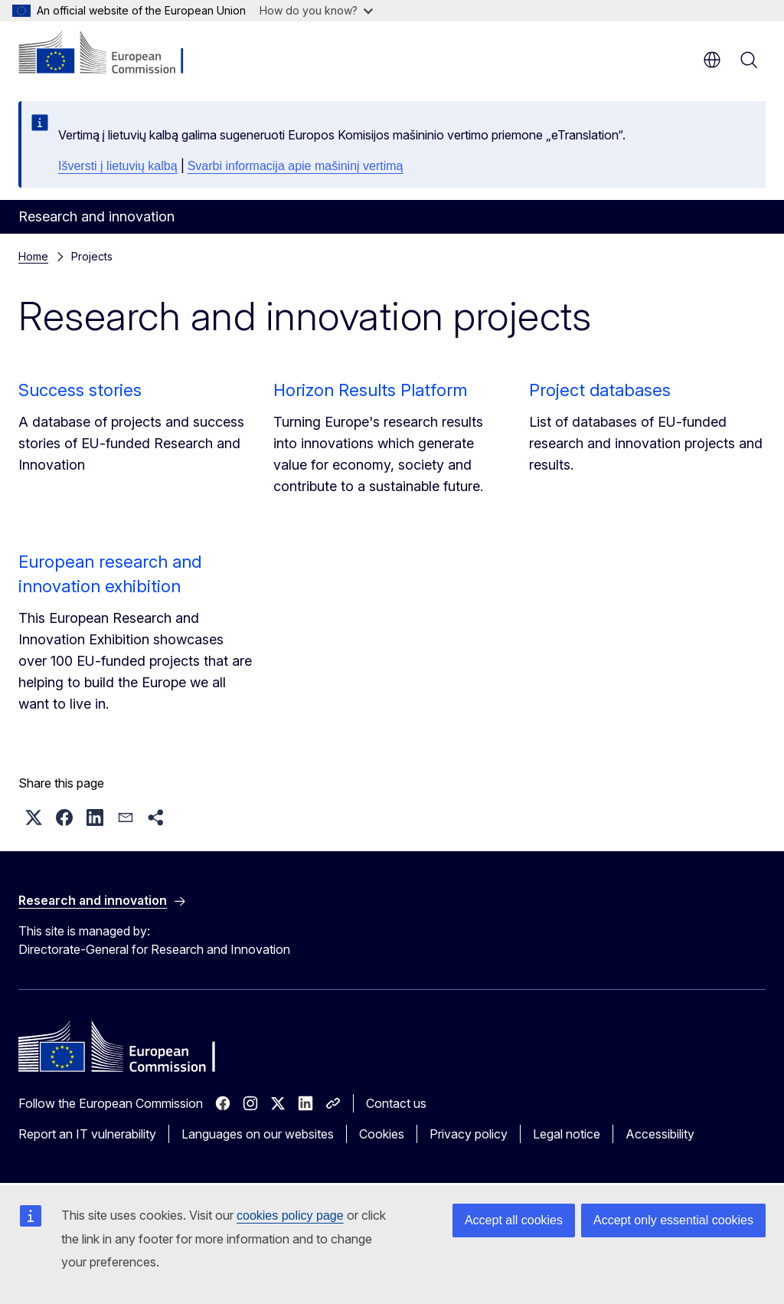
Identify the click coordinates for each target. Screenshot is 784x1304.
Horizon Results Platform (370, 390)
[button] (33, 817)
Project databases (600, 390)
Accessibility (660, 1134)
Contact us (396, 1103)
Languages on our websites (257, 1134)
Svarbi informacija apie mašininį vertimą (295, 165)
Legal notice (566, 1134)
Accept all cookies (514, 1220)
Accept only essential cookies (673, 1220)
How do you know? (316, 10)
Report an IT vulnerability (87, 1134)
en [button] (712, 60)
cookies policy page (290, 1215)
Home (33, 256)
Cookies (381, 1134)
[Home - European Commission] (111, 54)
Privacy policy (469, 1134)
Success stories (80, 390)
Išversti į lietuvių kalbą (118, 165)
